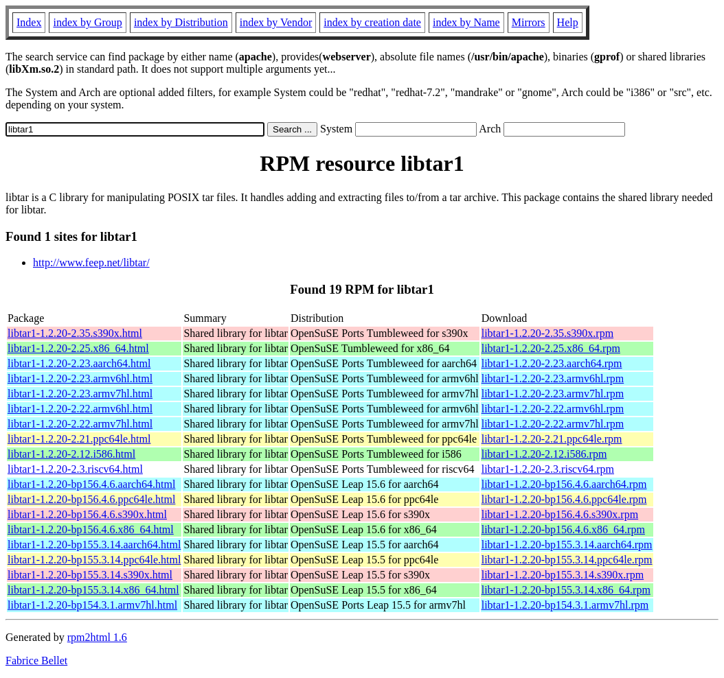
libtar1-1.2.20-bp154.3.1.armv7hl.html (92, 605)
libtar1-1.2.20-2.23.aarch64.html (79, 363)
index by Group (87, 22)
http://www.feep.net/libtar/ (91, 262)
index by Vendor (276, 22)
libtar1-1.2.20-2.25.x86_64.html (78, 348)
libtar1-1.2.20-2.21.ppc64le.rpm (552, 439)
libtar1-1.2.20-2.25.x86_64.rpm (551, 348)
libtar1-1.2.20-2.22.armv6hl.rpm (553, 408)
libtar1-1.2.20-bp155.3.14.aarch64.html (94, 544)
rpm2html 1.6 (97, 637)
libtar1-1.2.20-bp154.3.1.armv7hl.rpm (565, 605)
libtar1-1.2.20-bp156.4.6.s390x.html (87, 514)
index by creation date (372, 22)
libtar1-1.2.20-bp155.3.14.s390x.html (90, 575)
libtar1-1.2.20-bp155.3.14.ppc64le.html (94, 559)
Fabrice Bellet (36, 660)
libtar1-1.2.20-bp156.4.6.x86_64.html (91, 529)
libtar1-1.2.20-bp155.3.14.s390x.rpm (563, 575)
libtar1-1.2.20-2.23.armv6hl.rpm (553, 378)
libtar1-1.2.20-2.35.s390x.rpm (547, 333)
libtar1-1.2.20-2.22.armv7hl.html (80, 424)
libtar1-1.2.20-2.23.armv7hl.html (80, 393)
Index (28, 22)
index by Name (466, 22)
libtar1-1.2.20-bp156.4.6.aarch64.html (91, 484)
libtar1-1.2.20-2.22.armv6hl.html (80, 408)
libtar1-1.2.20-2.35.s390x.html (75, 333)
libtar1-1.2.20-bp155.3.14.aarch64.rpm (567, 544)
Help (567, 22)
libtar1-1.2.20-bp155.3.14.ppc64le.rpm (567, 559)
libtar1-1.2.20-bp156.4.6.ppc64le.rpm (564, 499)
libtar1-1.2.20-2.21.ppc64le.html (79, 439)
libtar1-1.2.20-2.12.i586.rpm (544, 454)
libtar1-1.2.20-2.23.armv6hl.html (80, 378)
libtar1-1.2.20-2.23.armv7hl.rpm (553, 393)
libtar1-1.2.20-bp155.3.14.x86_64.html (93, 590)
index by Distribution (181, 22)
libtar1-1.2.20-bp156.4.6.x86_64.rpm (563, 529)
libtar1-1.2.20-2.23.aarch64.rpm (552, 363)
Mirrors (528, 22)
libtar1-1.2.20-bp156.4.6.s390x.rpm (560, 514)
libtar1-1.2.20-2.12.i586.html (71, 454)
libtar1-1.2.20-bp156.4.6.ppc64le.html (91, 499)
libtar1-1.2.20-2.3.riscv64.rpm (548, 469)
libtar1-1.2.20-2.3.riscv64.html (75, 469)
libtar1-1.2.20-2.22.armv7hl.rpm (553, 424)
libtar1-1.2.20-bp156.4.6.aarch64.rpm (564, 484)
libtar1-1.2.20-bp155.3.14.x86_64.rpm (566, 590)
